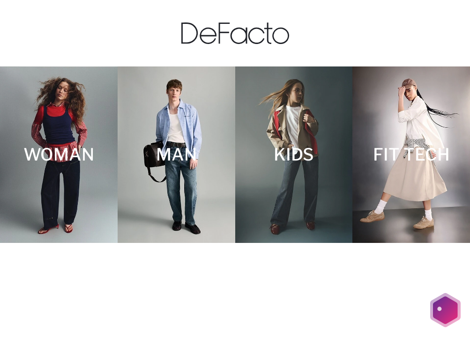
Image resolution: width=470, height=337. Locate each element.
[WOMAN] (59, 154)
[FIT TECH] (411, 154)
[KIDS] (294, 154)
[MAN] (176, 154)
